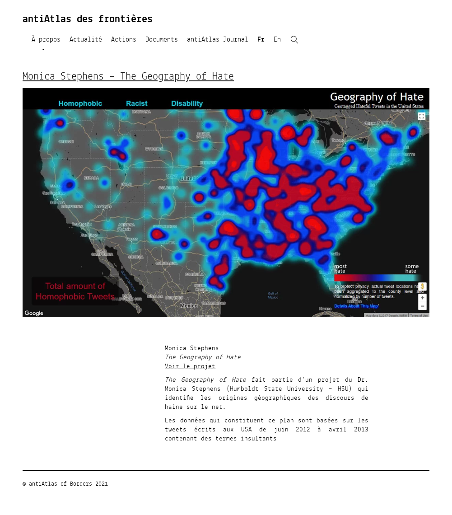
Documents (161, 39)
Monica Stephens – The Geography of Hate (128, 76)
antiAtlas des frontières (88, 19)
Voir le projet (190, 366)
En (277, 39)
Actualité (86, 39)
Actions (123, 39)
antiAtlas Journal (217, 39)
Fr (261, 39)
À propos (46, 39)
